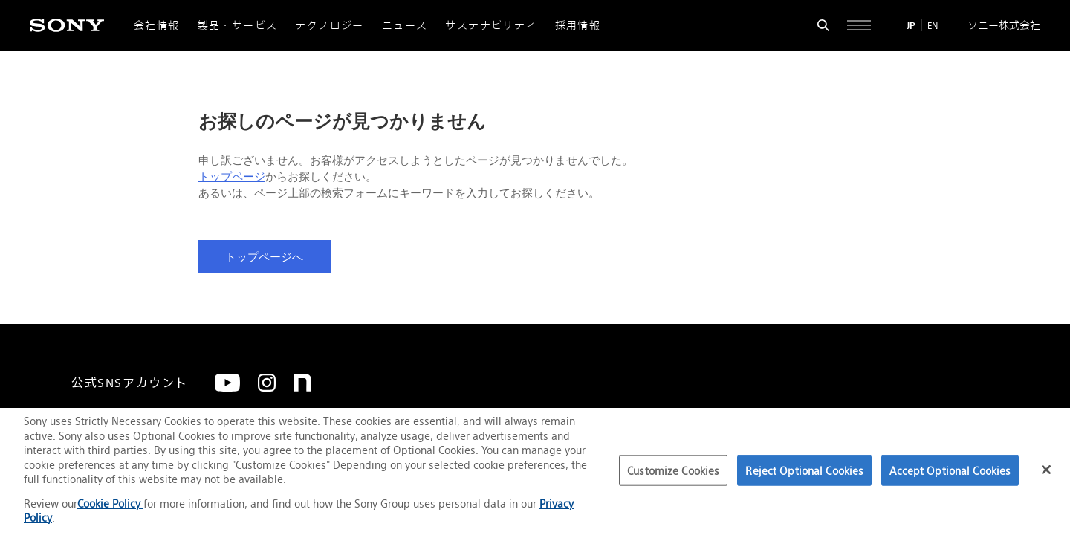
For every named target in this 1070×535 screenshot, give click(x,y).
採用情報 (578, 25)
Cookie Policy (110, 503)
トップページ (231, 177)
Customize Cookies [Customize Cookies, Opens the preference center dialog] (673, 470)
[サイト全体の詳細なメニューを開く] (859, 25)
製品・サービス (238, 25)
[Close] (1046, 469)
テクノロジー (329, 25)
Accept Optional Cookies (950, 470)
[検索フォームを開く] (823, 25)
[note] (302, 383)
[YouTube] (227, 382)
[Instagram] (267, 383)
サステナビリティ (490, 25)
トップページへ (264, 257)
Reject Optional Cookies (804, 470)
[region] (535, 471)
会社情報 (157, 25)
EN (932, 25)
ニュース (405, 25)
